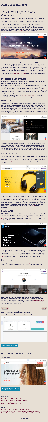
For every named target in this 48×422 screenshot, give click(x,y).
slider (2, 218)
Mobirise (19, 30)
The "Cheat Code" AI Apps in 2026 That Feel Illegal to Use (16, 409)
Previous (5, 308)
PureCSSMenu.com (14, 4)
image (33, 205)
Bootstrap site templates (27, 95)
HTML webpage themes (10, 161)
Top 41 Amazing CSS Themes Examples (11, 403)
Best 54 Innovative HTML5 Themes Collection (13, 399)
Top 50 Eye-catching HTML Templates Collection (14, 400)
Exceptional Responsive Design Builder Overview (14, 405)
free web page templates (29, 263)
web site (16, 72)
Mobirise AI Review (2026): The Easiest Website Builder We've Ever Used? (20, 412)
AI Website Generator (20, 312)
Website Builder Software (22, 353)
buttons (3, 256)
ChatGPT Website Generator (9, 345)
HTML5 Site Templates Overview (10, 402)
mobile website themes (19, 73)
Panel (45, 88)
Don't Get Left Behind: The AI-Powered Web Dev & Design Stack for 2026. (20, 411)
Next (44, 308)
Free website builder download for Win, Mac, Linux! (10, 389)
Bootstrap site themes (38, 300)
